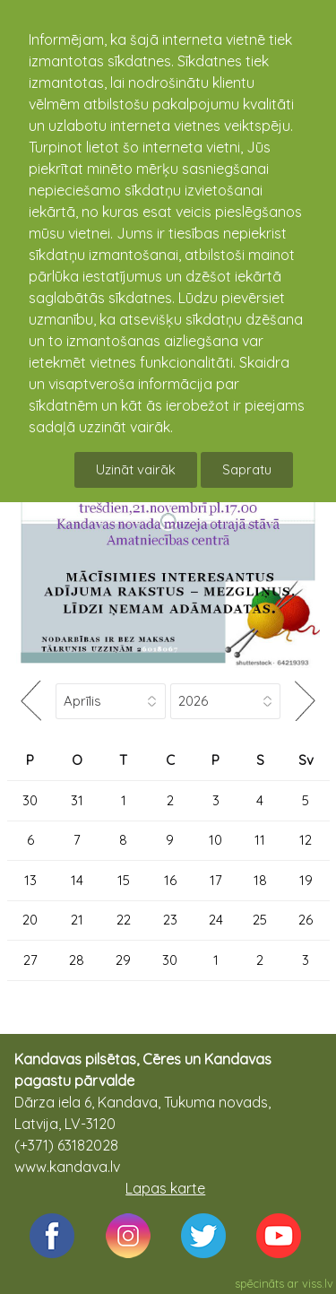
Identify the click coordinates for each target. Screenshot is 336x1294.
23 (170, 919)
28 (76, 959)
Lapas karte (165, 1188)
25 (260, 919)
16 (170, 880)
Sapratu (246, 469)
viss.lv (317, 1283)
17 (216, 880)
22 (123, 919)
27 (30, 959)
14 (77, 880)
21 (77, 919)
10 (215, 839)
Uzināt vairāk (136, 469)
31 (77, 800)
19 (306, 880)
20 (30, 919)
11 (259, 839)
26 (305, 919)
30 (30, 800)
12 (305, 839)
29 (123, 959)
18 (260, 880)
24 (216, 919)
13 (30, 880)
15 (123, 880)
